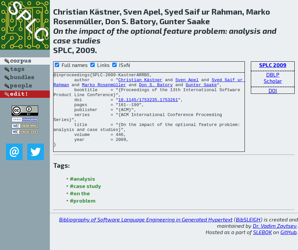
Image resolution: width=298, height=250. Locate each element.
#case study (85, 201)
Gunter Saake (201, 88)
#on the (80, 208)
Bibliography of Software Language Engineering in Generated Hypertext (146, 234)
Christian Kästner (140, 82)
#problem (82, 215)
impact (92, 30)
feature (177, 30)
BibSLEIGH (248, 234)
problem (209, 30)
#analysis (82, 193)
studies (86, 40)
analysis (245, 30)
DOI (272, 90)
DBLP (272, 74)
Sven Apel (187, 82)
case (62, 40)
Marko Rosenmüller (104, 88)
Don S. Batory (155, 88)
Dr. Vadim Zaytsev (275, 240)
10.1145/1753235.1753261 (148, 105)
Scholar (273, 81)
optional (146, 30)
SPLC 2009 (272, 65)
